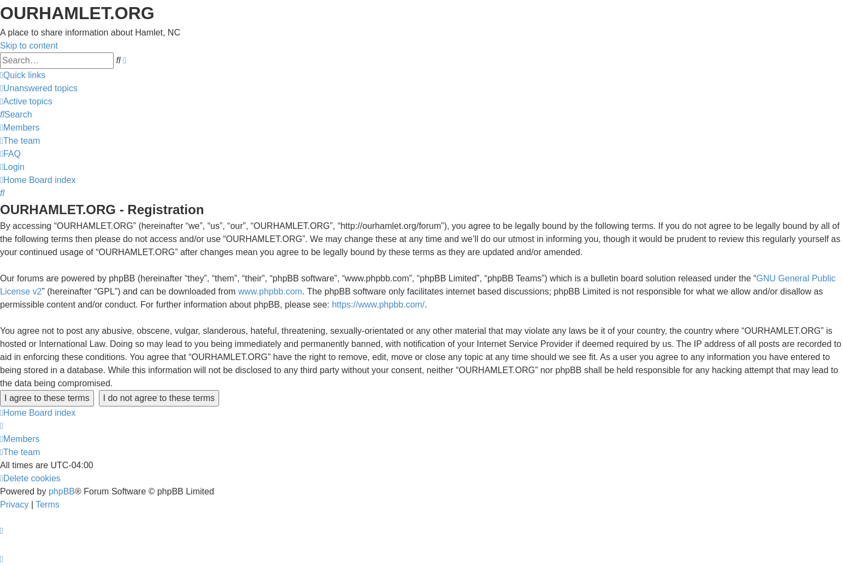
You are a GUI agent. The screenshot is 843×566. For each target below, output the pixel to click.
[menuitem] (39, 88)
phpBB (62, 491)
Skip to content (29, 45)
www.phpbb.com (270, 291)
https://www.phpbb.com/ (378, 304)
